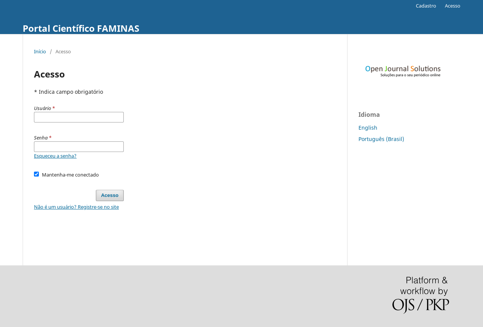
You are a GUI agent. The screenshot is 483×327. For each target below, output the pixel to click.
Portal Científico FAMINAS (81, 28)
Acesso (452, 5)
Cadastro (426, 5)
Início (40, 51)
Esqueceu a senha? (55, 155)
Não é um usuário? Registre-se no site (76, 206)
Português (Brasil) (381, 139)
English (367, 127)
